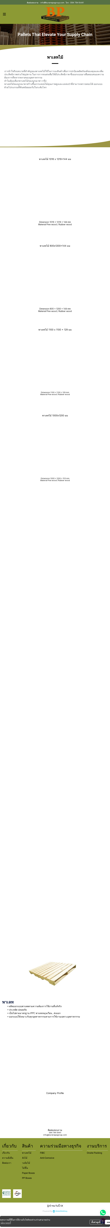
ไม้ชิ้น (25, 1168)
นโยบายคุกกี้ (6, 1223)
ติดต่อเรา (6, 1163)
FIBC (42, 1152)
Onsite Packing (94, 1152)
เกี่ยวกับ (6, 1152)
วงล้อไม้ (26, 1163)
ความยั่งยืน (7, 1158)
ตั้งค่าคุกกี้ (95, 1222)
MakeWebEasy (61, 1211)
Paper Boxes (28, 1173)
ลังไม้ (24, 1158)
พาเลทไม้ (26, 1152)
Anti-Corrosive (47, 1158)
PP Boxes (27, 1178)
